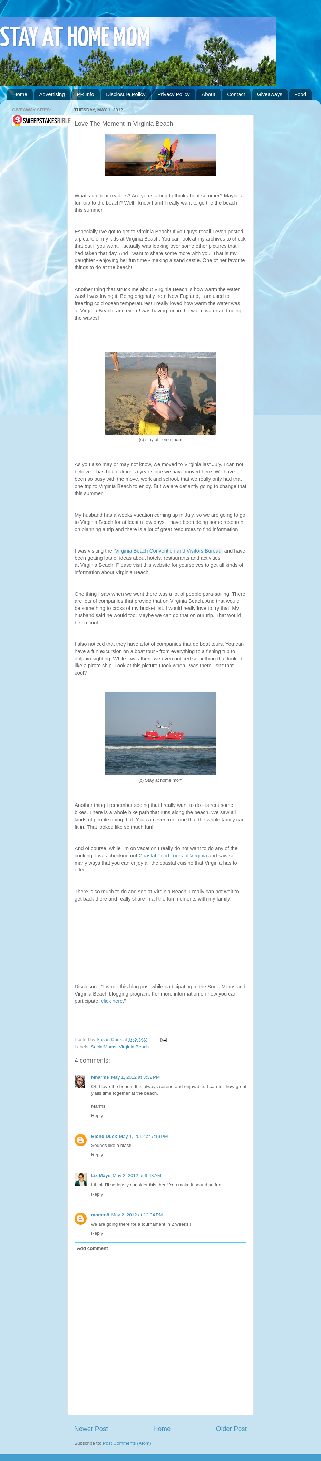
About (208, 94)
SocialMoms (103, 1046)
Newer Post (91, 1428)
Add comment (92, 1248)
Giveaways (269, 94)
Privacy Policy (173, 94)
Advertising (52, 94)
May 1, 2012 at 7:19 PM (143, 1136)
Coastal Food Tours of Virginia (173, 855)
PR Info (85, 94)
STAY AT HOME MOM (75, 38)
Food (300, 94)
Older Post (231, 1428)
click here (112, 1001)
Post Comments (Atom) (127, 1443)
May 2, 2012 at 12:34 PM (137, 1214)
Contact (236, 94)
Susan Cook (110, 1039)
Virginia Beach (134, 1046)
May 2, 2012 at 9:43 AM (137, 1175)
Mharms (100, 1077)
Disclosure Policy (125, 94)
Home (20, 94)
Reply (97, 1115)
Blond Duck (104, 1136)
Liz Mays (100, 1175)
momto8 (100, 1214)
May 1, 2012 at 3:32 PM (135, 1077)
